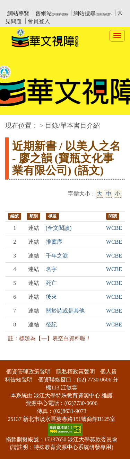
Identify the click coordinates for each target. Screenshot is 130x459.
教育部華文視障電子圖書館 (66, 5)
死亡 (51, 283)
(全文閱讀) (59, 228)
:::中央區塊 (13, 122)
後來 (51, 297)
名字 (51, 269)
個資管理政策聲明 (28, 372)
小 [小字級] (117, 194)
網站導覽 (18, 13)
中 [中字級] (108, 194)
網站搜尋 (92, 13)
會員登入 (39, 21)
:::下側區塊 (13, 356)
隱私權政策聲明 (75, 372)
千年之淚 (57, 256)
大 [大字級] (99, 194)
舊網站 (51, 13)
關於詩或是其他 (65, 311)
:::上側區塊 (18, 5)
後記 (51, 324)
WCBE (114, 228)
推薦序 (54, 242)
